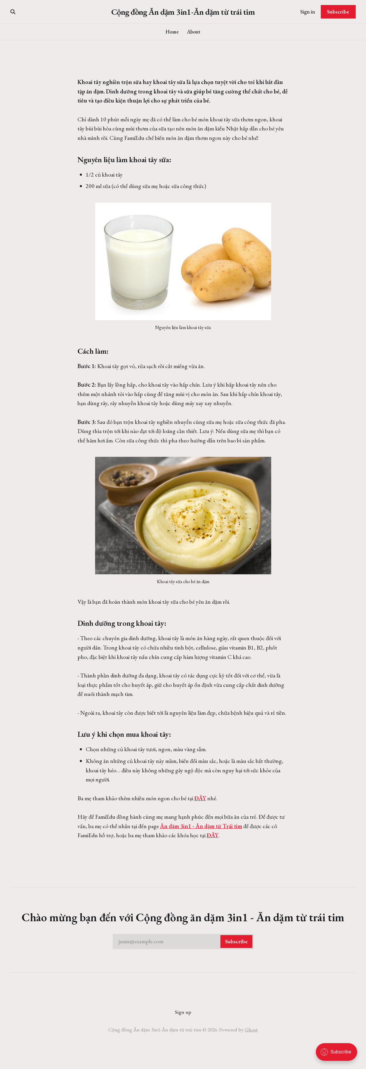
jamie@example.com (185, 941)
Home (172, 31)
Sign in (307, 11)
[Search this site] (13, 11)
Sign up (183, 1011)
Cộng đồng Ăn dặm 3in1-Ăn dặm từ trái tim (183, 12)
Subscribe (338, 11)
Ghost (251, 1029)
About (193, 31)
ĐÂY (200, 798)
